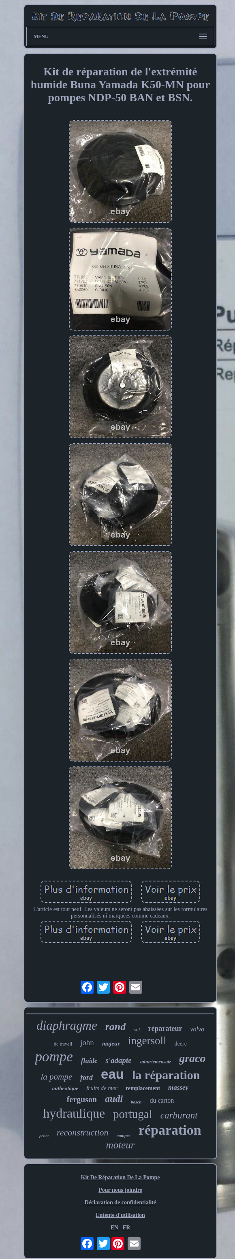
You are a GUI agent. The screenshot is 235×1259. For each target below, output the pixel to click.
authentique (65, 1088)
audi (114, 1098)
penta (44, 1135)
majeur (111, 1043)
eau (112, 1074)
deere (181, 1044)
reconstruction (83, 1132)
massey (178, 1087)
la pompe (57, 1077)
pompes (123, 1135)
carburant (179, 1115)
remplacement (143, 1088)
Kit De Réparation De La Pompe (120, 1177)
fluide (89, 1061)
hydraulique (74, 1113)
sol (137, 1029)
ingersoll (147, 1041)
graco (192, 1058)
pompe (54, 1057)
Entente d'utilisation (120, 1215)
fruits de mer (102, 1088)
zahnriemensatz (155, 1062)
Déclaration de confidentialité (120, 1202)
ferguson (82, 1099)
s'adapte (118, 1060)
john (87, 1042)
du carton (162, 1100)
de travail (63, 1044)
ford (86, 1077)
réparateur (165, 1028)
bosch (136, 1101)
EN (114, 1228)
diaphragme (66, 1025)
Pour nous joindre (120, 1190)
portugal (132, 1113)
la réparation (166, 1075)
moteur (120, 1145)
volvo (197, 1029)
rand (115, 1027)
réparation (170, 1129)
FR (126, 1228)
